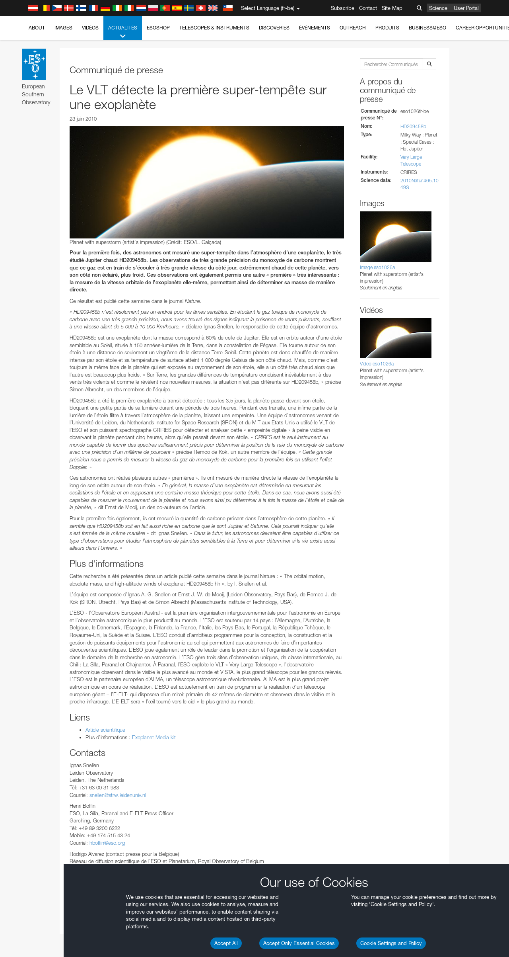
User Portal (466, 8)
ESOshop (158, 28)
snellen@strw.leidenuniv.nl (117, 795)
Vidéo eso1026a (377, 364)
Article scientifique (105, 730)
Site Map (392, 8)
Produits (387, 28)
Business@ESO (427, 28)
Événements (314, 28)
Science (438, 8)
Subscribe (342, 8)
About (37, 28)
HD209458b (413, 126)
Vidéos (90, 28)
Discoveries (274, 28)
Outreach (353, 28)
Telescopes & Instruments (214, 28)
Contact (368, 8)
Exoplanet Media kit (154, 737)
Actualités (122, 32)
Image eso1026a (377, 267)
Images (63, 28)
